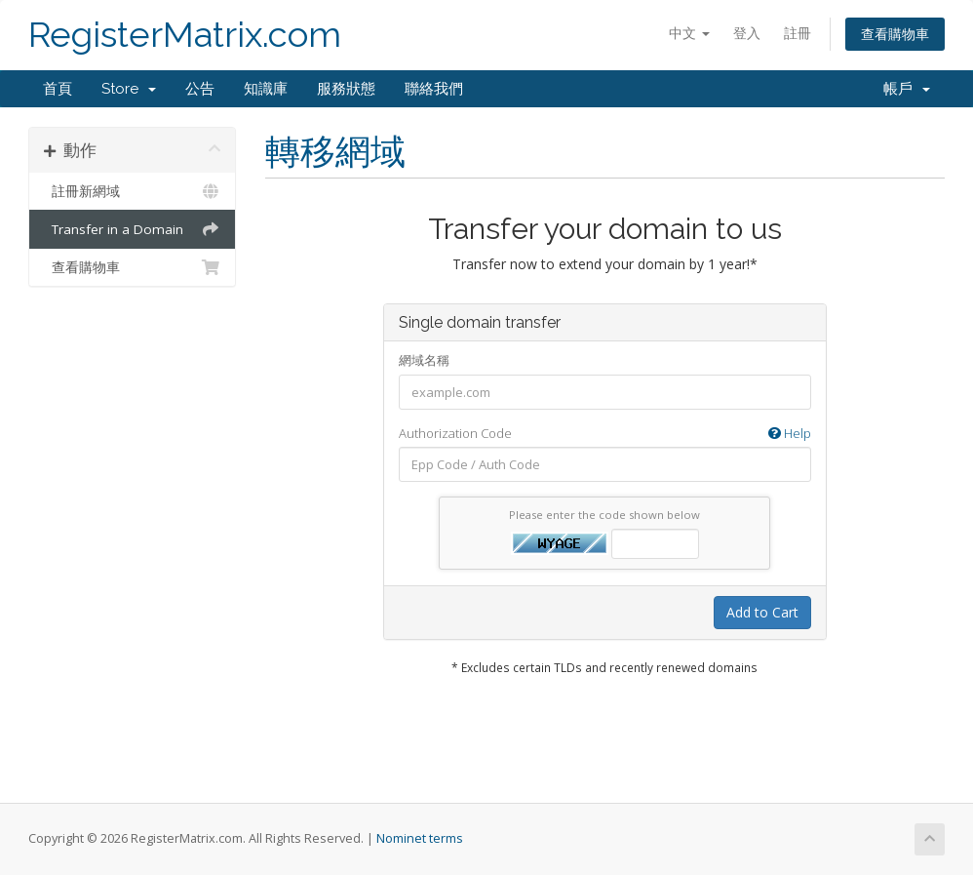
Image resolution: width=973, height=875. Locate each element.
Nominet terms (419, 838)
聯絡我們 (434, 89)
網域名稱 (424, 360)
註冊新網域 (132, 191)
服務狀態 (346, 89)
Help (789, 433)
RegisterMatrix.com (184, 35)
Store (128, 89)
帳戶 (906, 89)
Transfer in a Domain (132, 229)
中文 (689, 32)
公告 (199, 89)
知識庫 (266, 89)
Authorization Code (605, 433)
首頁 (57, 89)
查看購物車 (895, 33)
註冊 (797, 32)
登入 (746, 32)
